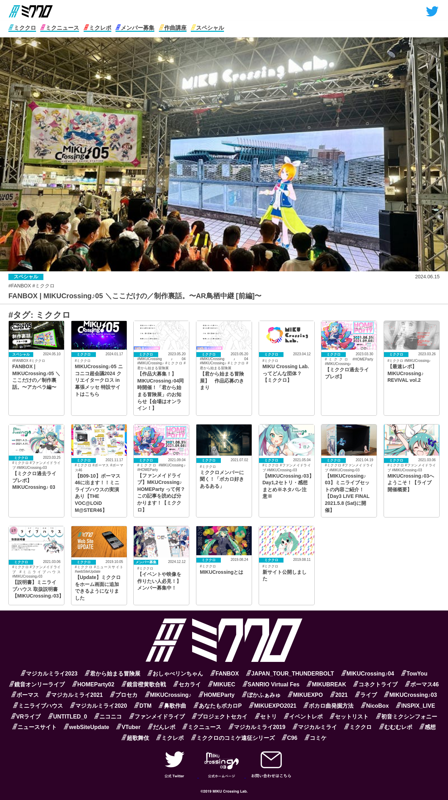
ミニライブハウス (38, 706)
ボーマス (25, 695)
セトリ (266, 717)
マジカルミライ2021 (74, 695)
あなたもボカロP (218, 706)
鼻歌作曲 (172, 706)
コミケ (315, 738)
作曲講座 (173, 28)
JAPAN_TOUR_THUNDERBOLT (290, 674)
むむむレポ (395, 727)
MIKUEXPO (305, 695)
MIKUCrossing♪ (168, 695)
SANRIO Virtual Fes (271, 684)
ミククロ (22, 28)
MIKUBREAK (326, 684)
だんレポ (161, 727)
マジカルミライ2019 (257, 727)
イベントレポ (303, 717)
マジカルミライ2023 (49, 674)
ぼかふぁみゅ (261, 695)
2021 (339, 695)
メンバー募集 (134, 28)
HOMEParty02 (93, 684)
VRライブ (26, 717)
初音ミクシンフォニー (406, 717)
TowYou (414, 674)
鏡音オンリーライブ (37, 684)
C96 (289, 738)
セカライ (187, 684)
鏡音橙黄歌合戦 (143, 684)
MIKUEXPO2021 (272, 706)
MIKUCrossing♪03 (410, 695)
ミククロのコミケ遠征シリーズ (233, 738)
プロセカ (124, 695)
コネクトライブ (375, 684)
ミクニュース (59, 28)
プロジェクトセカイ (219, 717)
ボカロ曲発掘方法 (328, 706)
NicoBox (375, 706)
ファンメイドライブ (157, 717)
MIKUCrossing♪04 (367, 674)
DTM (143, 706)
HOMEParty (216, 695)
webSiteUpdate (86, 727)
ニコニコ (108, 717)
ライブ (366, 695)
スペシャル (207, 28)
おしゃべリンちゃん (175, 674)
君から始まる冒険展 (112, 674)
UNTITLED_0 (67, 717)
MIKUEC (221, 684)
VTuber (128, 727)
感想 (427, 727)
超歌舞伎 (135, 738)
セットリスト (349, 717)
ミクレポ (97, 28)
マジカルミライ (315, 727)
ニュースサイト (34, 727)
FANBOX (224, 674)
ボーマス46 (422, 684)
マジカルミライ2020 (98, 706)
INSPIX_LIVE (415, 706)
